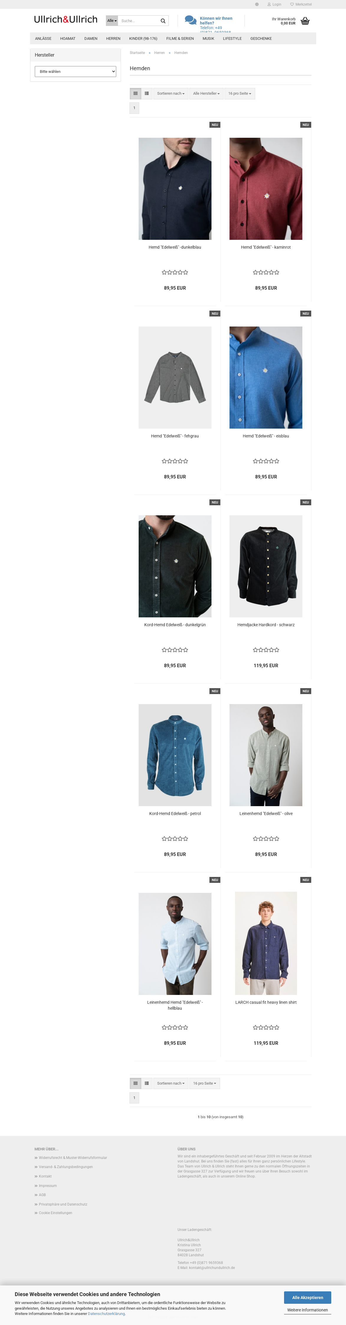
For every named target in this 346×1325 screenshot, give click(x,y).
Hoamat (68, 38)
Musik (208, 38)
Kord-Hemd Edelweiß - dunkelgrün (175, 624)
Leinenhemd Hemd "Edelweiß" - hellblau (175, 1005)
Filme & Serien (180, 38)
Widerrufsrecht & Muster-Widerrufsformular (73, 1158)
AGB (42, 1195)
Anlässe (43, 38)
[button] (257, 4)
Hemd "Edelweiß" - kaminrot (266, 247)
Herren (113, 38)
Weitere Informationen (307, 1310)
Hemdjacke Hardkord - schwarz (266, 624)
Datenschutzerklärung (106, 1313)
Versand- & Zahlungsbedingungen (66, 1167)
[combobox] (170, 93)
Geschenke (261, 38)
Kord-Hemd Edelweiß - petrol (175, 813)
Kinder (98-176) (143, 38)
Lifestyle (232, 38)
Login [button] (274, 4)
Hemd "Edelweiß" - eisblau (266, 436)
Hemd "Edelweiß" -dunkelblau (175, 247)
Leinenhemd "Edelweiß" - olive (266, 813)
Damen (90, 38)
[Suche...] (112, 20)
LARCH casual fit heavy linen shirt (266, 1002)
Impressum (48, 1186)
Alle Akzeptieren (307, 1297)
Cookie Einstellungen (55, 1213)
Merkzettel (301, 4)
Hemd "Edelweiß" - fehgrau (175, 436)
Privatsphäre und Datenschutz (63, 1204)
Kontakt (45, 1176)
